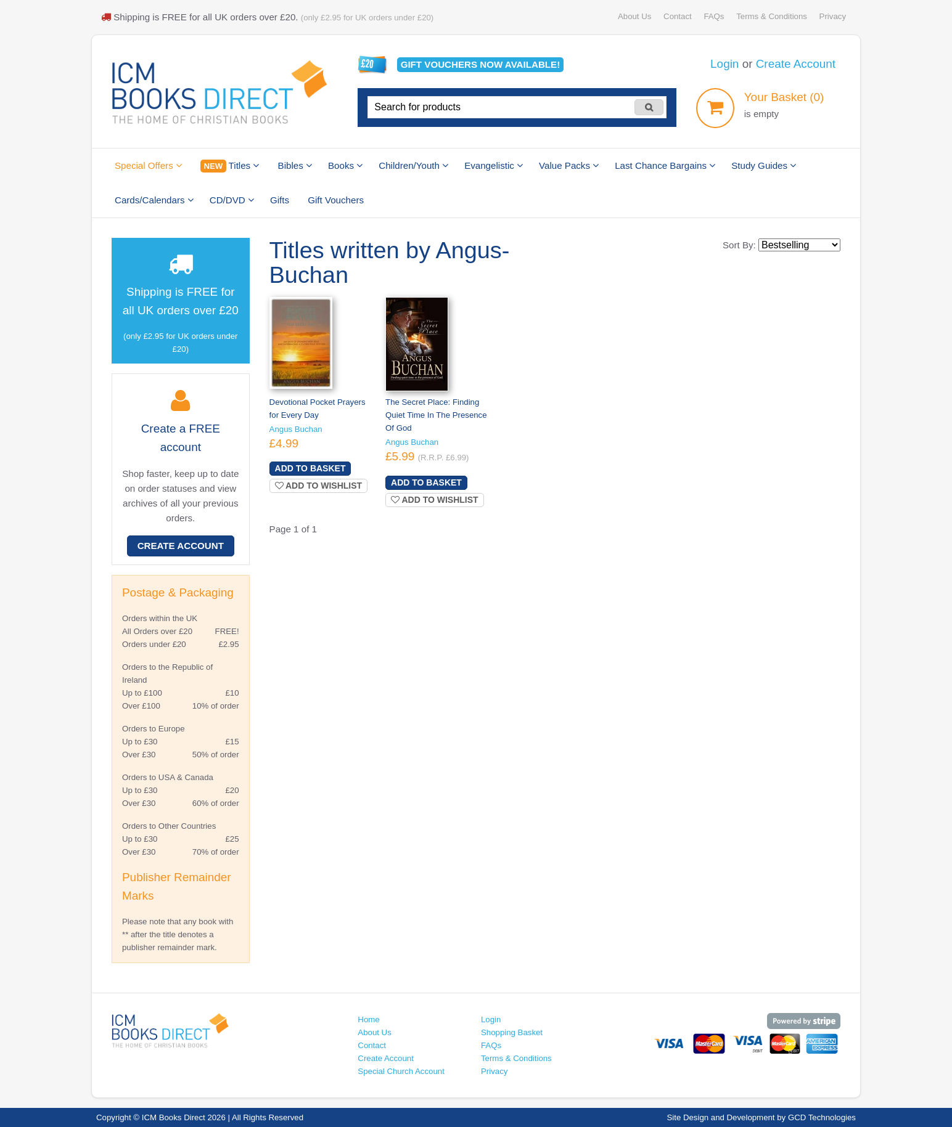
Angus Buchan (295, 429)
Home (368, 1019)
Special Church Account (401, 1071)
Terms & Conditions (771, 16)
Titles (229, 166)
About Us (634, 16)
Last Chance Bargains (665, 165)
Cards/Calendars (154, 200)
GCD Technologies (822, 1117)
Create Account (795, 63)
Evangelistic (493, 165)
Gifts (279, 200)
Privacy (832, 16)
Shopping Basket (512, 1032)
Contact (677, 16)
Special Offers (148, 165)
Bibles (295, 165)
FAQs (714, 16)
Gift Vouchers (336, 200)
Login (724, 63)
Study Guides (763, 165)
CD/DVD (232, 200)
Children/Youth (413, 165)
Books (345, 165)
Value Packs (569, 165)
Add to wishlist (319, 485)
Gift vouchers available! (480, 64)
